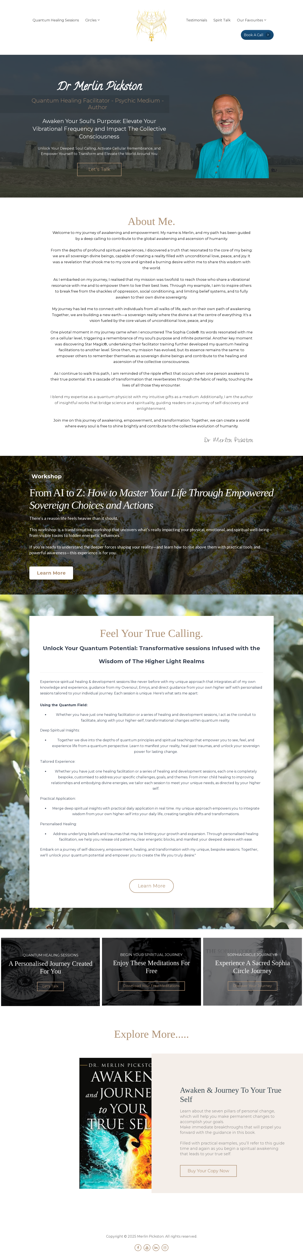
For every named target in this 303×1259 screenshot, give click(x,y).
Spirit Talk (222, 20)
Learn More (51, 573)
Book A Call (257, 34)
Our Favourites (250, 20)
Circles (90, 20)
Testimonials (196, 20)
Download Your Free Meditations (151, 985)
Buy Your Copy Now (206, 1170)
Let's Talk (99, 169)
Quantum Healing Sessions (56, 20)
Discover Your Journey (252, 985)
